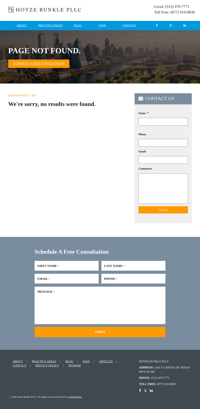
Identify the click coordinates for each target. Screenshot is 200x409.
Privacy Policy (47, 364)
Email (142, 151)
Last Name (114, 265)
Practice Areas (50, 25)
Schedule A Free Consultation (38, 63)
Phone (142, 134)
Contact (129, 25)
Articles (106, 360)
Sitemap (74, 364)
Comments (145, 168)
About (22, 25)
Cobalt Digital (74, 395)
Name (143, 113)
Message (45, 291)
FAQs (102, 25)
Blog (78, 25)
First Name (48, 265)
